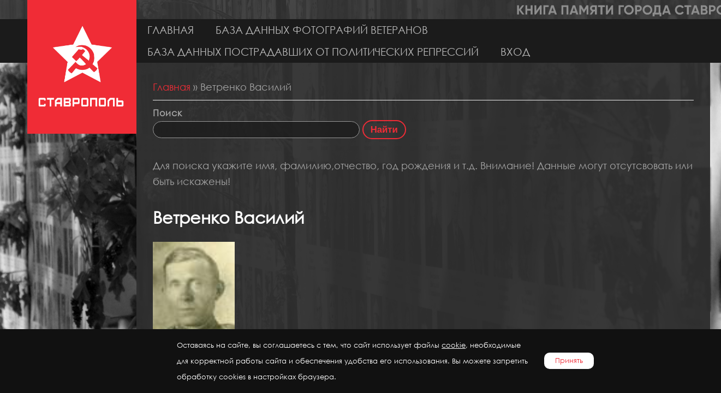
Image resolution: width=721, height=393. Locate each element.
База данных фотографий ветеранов (322, 29)
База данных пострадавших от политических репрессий (313, 51)
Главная (170, 29)
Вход (515, 51)
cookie (454, 345)
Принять (569, 360)
